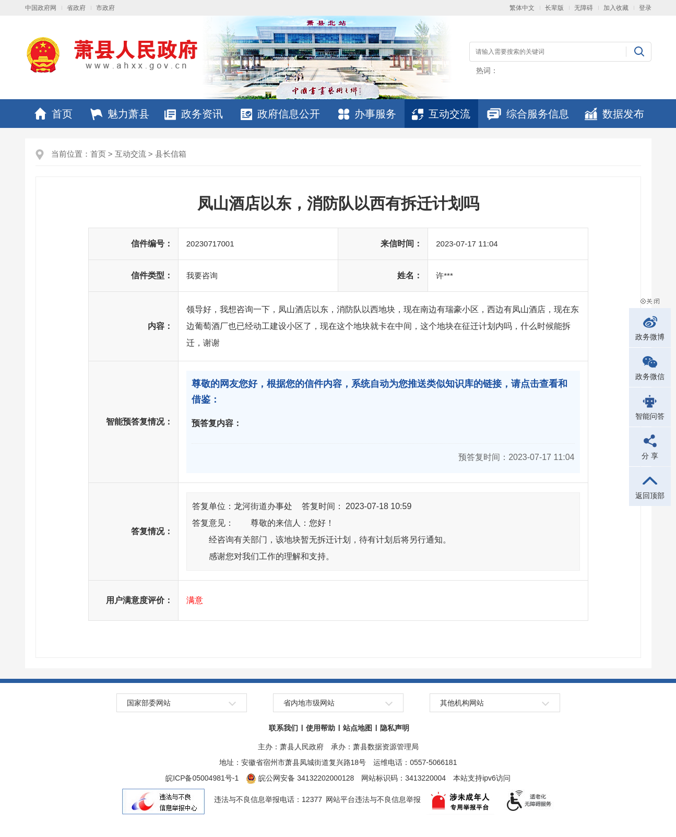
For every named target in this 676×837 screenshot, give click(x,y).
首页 (53, 114)
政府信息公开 (280, 114)
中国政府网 (40, 7)
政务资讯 (193, 114)
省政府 (76, 7)
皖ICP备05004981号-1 (202, 778)
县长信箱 (170, 153)
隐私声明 (394, 728)
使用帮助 (320, 728)
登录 (645, 7)
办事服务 (367, 114)
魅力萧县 (119, 114)
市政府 (105, 7)
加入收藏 (615, 7)
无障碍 (583, 7)
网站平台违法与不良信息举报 (373, 799)
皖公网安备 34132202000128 (300, 778)
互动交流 (441, 114)
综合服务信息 (528, 114)
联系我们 (283, 728)
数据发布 (614, 114)
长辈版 (554, 7)
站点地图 (357, 728)
